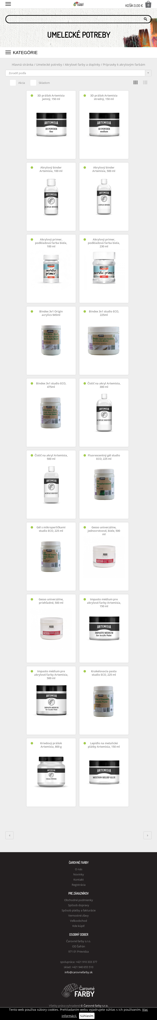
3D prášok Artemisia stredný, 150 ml (103, 97)
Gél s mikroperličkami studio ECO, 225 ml (51, 529)
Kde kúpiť (78, 926)
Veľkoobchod (78, 921)
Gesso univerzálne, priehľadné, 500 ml (51, 601)
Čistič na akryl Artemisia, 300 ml (103, 385)
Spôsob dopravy (78, 905)
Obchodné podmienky (78, 900)
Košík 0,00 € (138, 4)
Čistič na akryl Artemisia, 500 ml (51, 457)
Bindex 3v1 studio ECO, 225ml (104, 313)
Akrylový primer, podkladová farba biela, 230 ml (104, 243)
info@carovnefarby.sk (79, 972)
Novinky (78, 874)
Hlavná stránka (22, 64)
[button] (8, 3)
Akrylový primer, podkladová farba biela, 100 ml (51, 243)
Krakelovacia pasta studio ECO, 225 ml (104, 673)
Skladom (40, 82)
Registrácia (78, 885)
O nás (78, 869)
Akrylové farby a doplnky (83, 64)
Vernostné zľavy (78, 915)
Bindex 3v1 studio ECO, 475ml (51, 385)
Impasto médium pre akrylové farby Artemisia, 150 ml (104, 602)
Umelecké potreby (49, 64)
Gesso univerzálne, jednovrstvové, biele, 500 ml (104, 531)
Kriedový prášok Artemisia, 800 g (51, 745)
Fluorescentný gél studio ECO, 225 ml (104, 457)
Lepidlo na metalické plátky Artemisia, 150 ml (104, 745)
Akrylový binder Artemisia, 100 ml (51, 169)
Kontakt (78, 879)
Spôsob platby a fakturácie (79, 910)
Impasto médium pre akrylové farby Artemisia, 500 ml (51, 674)
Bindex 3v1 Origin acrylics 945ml (51, 313)
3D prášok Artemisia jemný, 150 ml (51, 97)
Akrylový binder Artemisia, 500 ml (103, 169)
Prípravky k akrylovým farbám (124, 64)
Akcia (17, 82)
